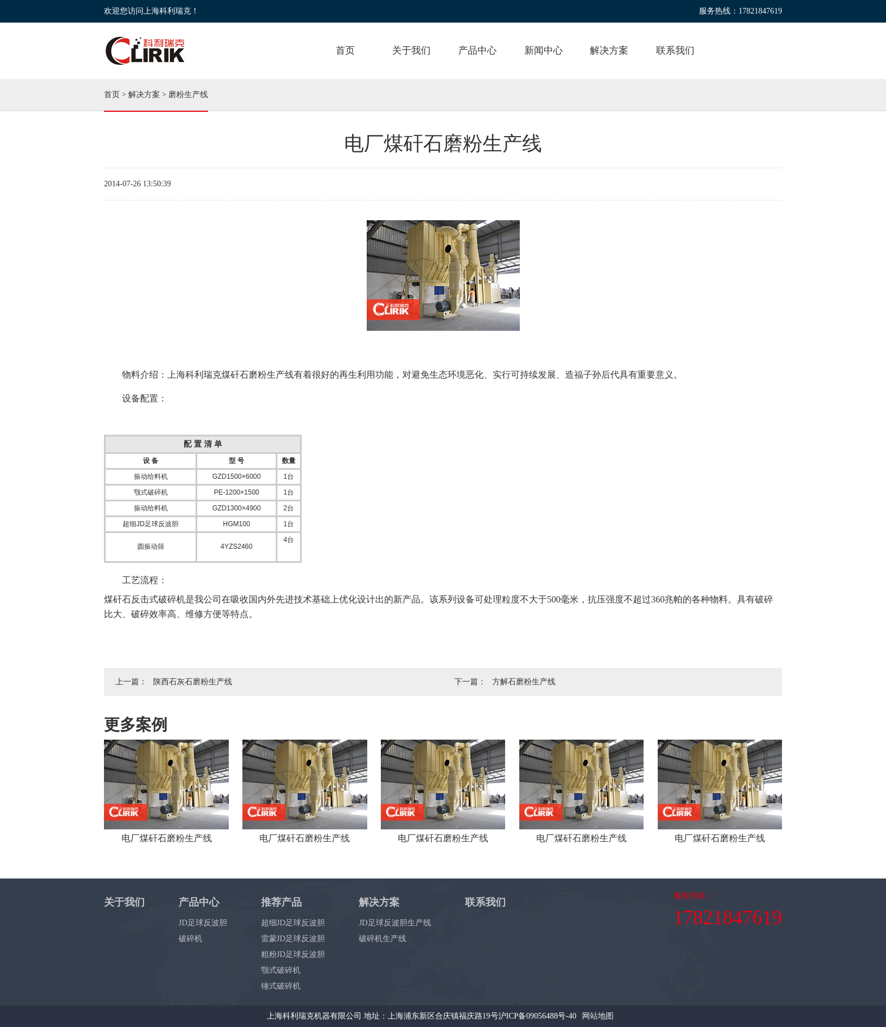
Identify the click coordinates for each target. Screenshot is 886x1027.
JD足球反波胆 (203, 923)
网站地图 (598, 1016)
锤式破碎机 (281, 986)
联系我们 (485, 902)
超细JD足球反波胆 (293, 923)
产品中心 (199, 902)
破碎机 (190, 938)
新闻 (543, 50)
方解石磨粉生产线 (523, 682)
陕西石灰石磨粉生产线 (192, 682)
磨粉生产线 (188, 94)
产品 (477, 50)
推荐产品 (281, 902)
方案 (609, 50)
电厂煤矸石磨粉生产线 (166, 838)
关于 (411, 50)
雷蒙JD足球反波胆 (293, 938)
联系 (675, 50)
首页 (345, 50)
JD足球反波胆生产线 (395, 923)
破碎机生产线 (382, 938)
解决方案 (144, 94)
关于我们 (124, 902)
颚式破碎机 (281, 970)
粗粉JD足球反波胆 (293, 954)
